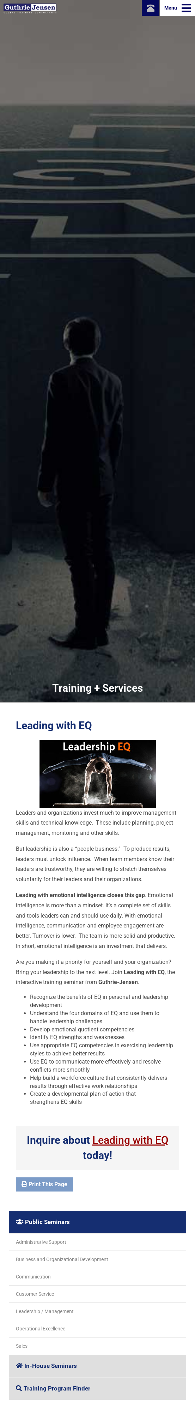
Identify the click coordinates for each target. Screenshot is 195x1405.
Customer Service (35, 1294)
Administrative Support (41, 1242)
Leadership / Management (45, 1311)
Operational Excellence (40, 1328)
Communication (33, 1277)
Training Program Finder (53, 1388)
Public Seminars (43, 1221)
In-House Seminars (46, 1365)
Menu (177, 8)
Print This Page (44, 1184)
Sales (22, 1346)
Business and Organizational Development (62, 1259)
